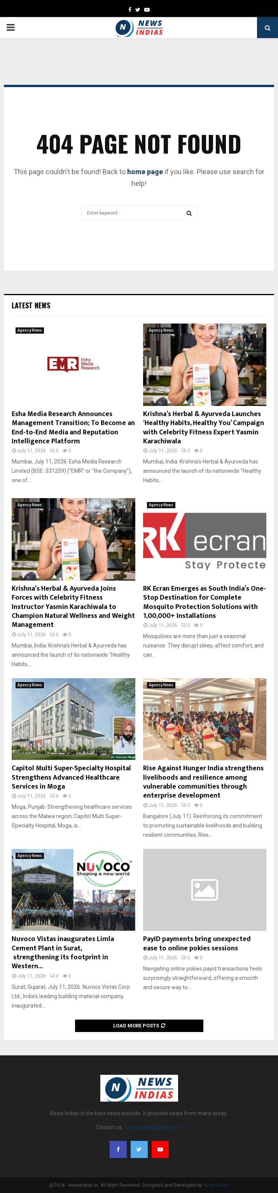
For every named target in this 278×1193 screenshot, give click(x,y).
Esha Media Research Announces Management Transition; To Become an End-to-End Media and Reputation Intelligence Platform (73, 427)
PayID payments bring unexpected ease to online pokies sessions (197, 943)
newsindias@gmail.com (153, 1127)
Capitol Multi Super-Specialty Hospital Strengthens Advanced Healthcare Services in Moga (71, 777)
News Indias (216, 1185)
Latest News (31, 305)
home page (145, 172)
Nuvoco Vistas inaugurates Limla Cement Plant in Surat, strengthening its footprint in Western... (63, 952)
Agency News (29, 330)
